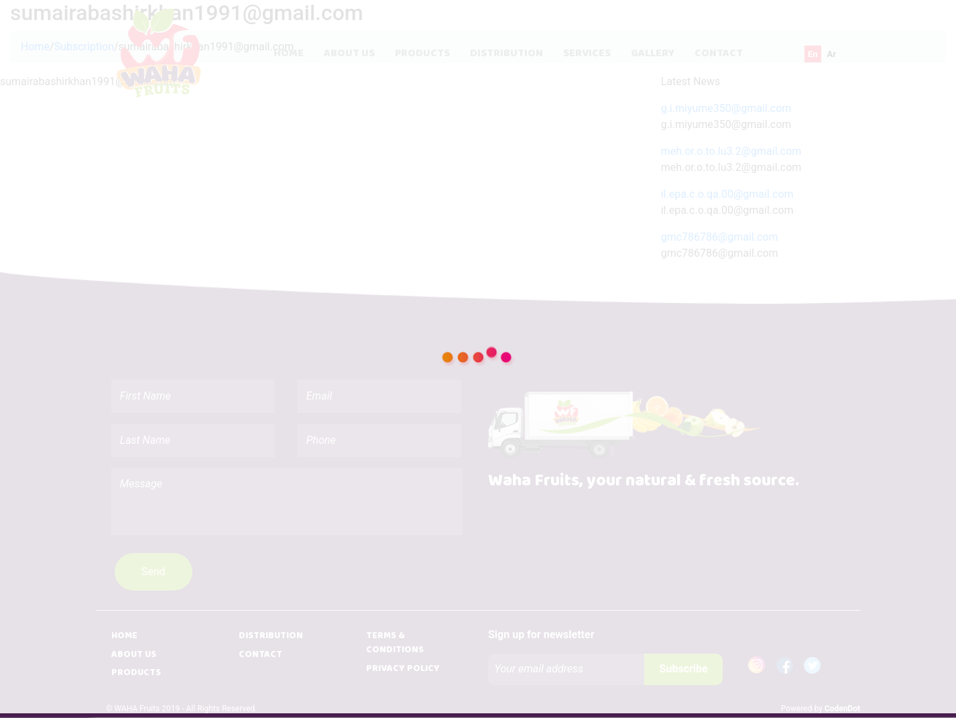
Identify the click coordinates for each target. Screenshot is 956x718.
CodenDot (842, 708)
